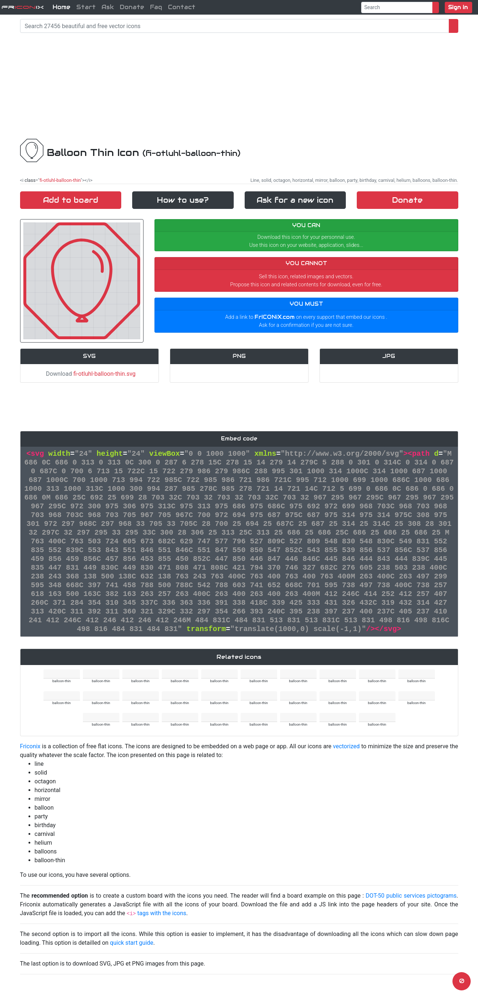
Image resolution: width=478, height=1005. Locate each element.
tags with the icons (161, 913)
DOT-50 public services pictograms (411, 895)
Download (89, 373)
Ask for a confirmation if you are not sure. (306, 325)
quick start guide (131, 942)
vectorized (346, 746)
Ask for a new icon (295, 200)
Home (61, 7)
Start (86, 7)
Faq (156, 7)
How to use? (183, 200)
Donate (132, 7)
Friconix (30, 746)
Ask (108, 7)
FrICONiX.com (275, 317)
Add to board (70, 200)
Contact (181, 7)
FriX (22, 7)
